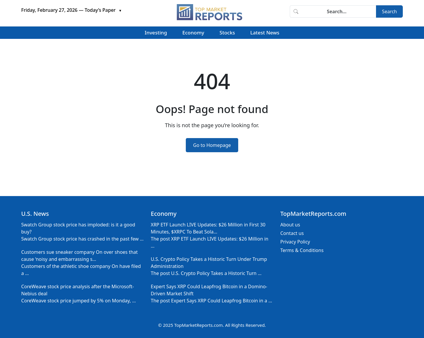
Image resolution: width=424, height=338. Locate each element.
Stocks (227, 32)
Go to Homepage (212, 145)
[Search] (339, 11)
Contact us (292, 233)
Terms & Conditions (302, 250)
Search (389, 11)
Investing (156, 32)
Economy (193, 32)
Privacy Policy (295, 241)
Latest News (264, 32)
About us (290, 224)
